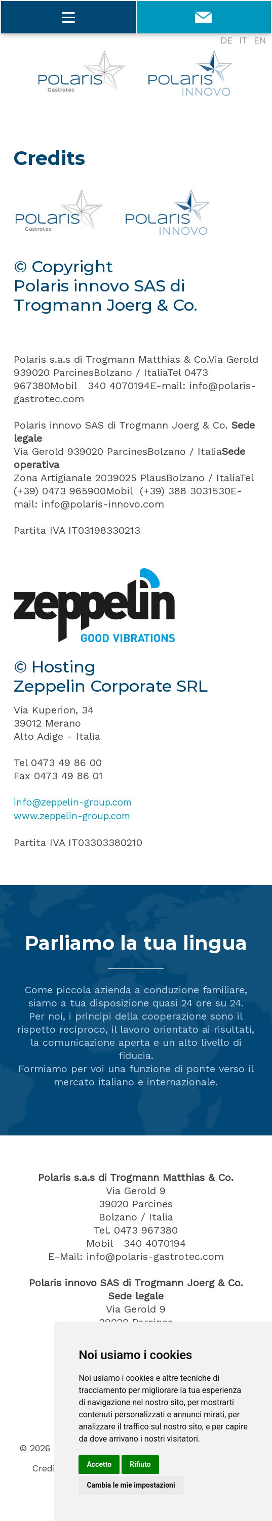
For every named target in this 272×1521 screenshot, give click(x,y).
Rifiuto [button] (140, 1464)
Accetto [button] (99, 1464)
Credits (48, 1467)
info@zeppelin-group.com (77, 802)
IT (243, 41)
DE (226, 41)
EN (260, 41)
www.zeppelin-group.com (77, 815)
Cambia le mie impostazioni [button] (131, 1485)
